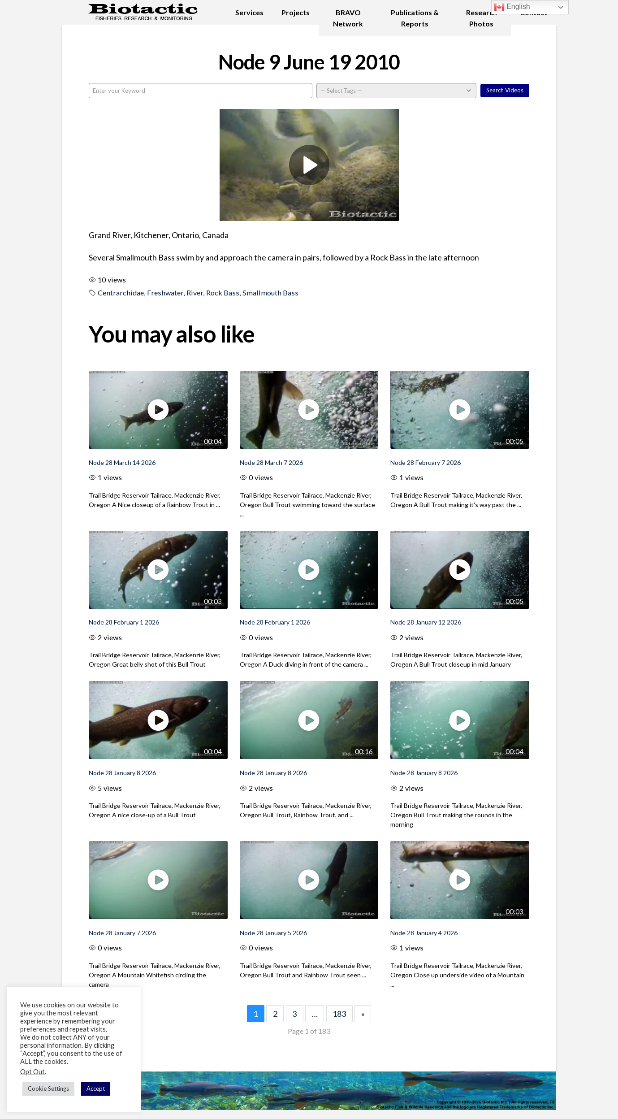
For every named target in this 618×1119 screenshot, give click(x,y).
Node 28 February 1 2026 (124, 622)
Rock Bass (222, 292)
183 (339, 1014)
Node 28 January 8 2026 (122, 772)
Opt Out (32, 1072)
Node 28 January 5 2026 (273, 933)
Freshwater (165, 292)
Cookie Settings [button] (48, 1088)
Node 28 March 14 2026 (122, 462)
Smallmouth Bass (270, 292)
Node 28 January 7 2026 (122, 933)
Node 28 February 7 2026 (425, 462)
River (194, 292)
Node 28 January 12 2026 (425, 622)
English (512, 7)
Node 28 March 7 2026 (271, 462)
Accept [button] (95, 1088)
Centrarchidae (121, 292)
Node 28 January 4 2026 (424, 933)
